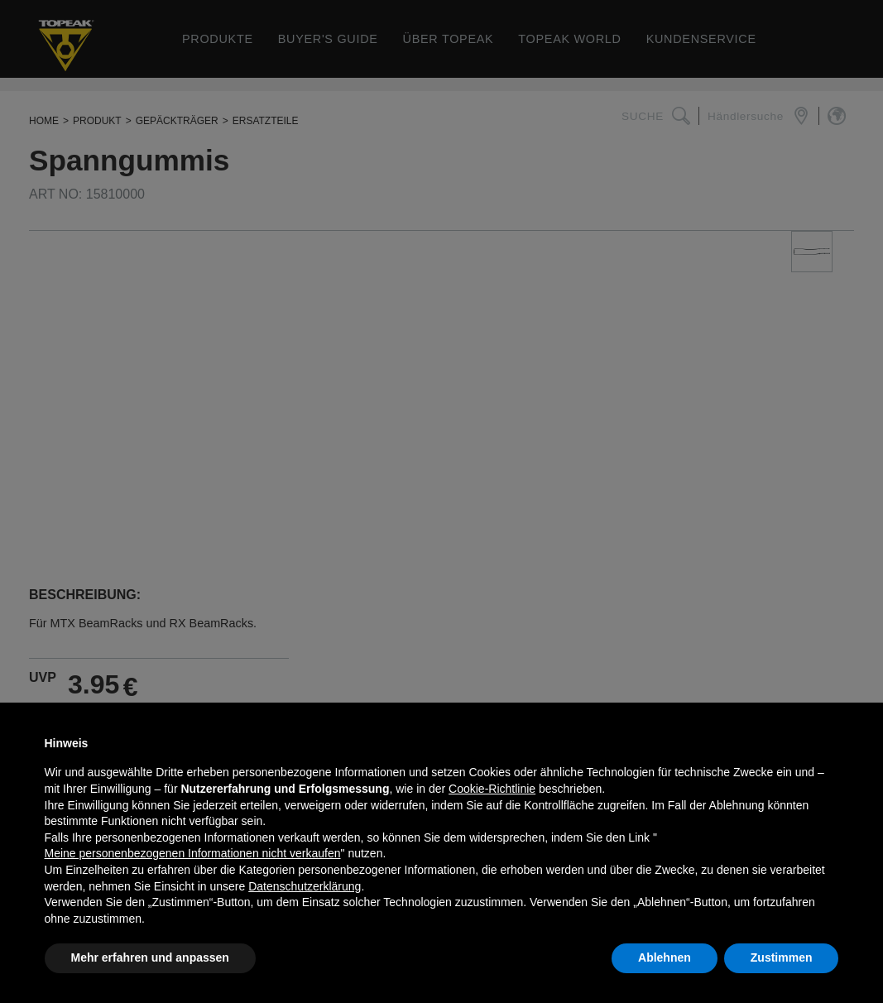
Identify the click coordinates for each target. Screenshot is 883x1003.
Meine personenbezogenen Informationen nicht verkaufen (193, 853)
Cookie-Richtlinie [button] (492, 788)
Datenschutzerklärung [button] (304, 886)
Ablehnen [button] (664, 957)
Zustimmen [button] (782, 957)
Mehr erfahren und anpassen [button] (150, 957)
